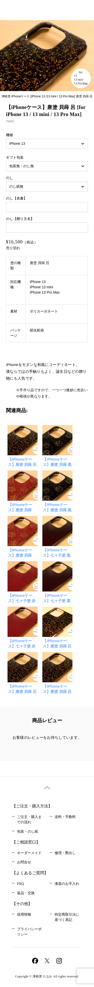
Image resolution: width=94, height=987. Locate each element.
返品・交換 (26, 893)
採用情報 (24, 914)
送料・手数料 (65, 817)
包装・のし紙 (27, 831)
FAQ (20, 884)
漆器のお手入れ (67, 884)
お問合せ (24, 862)
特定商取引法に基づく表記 (67, 917)
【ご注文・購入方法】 (32, 806)
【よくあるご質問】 (30, 873)
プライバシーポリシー (29, 931)
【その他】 (22, 903)
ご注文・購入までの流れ (29, 819)
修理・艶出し (65, 853)
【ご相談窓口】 (26, 842)
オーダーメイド (29, 853)
